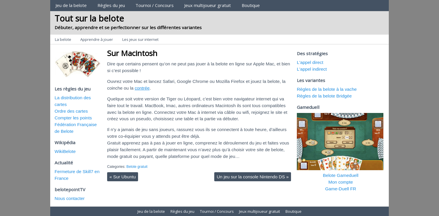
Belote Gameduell (340, 175)
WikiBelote (65, 151)
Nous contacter (70, 198)
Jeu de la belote (71, 5)
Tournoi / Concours (154, 5)
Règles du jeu (111, 5)
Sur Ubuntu (122, 176)
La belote (63, 39)
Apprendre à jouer (96, 39)
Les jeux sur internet (140, 39)
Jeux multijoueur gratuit (207, 5)
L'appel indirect (312, 69)
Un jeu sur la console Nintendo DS (253, 176)
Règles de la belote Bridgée (324, 95)
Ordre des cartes (71, 111)
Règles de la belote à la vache (327, 89)
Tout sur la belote (89, 18)
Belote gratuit (136, 167)
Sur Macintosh (132, 53)
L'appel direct (310, 62)
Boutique (251, 5)
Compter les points (73, 117)
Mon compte (340, 182)
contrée (142, 88)
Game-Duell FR (340, 188)
